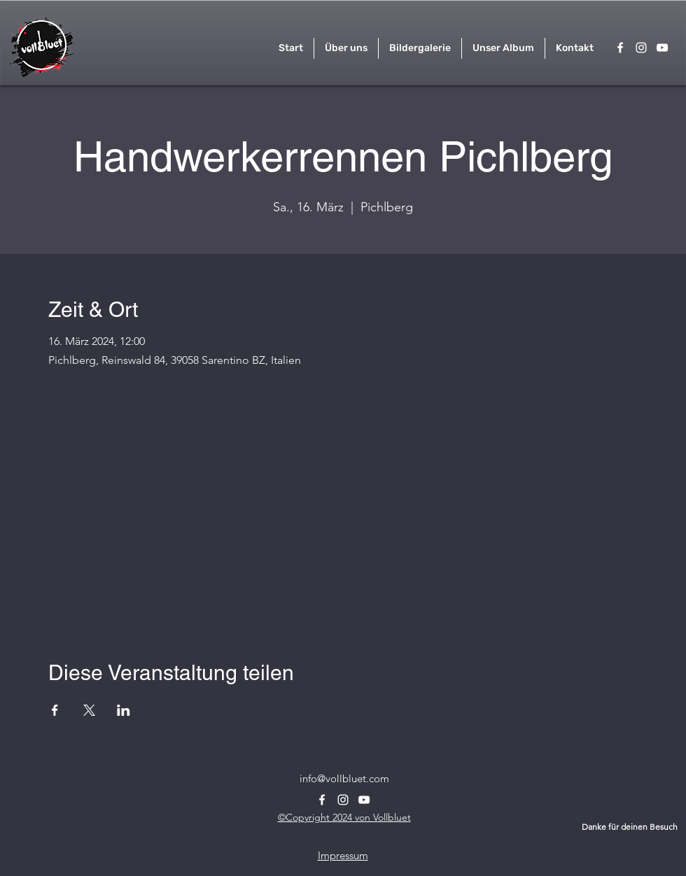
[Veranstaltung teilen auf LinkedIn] (123, 710)
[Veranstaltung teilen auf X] (89, 710)
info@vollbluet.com (344, 778)
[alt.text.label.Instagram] (641, 48)
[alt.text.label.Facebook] (620, 48)
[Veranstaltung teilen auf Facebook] (55, 710)
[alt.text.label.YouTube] (662, 48)
